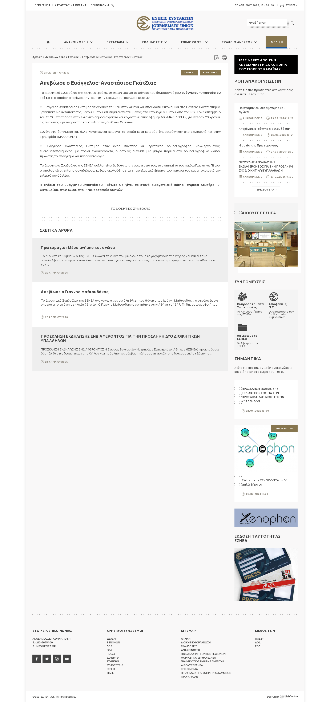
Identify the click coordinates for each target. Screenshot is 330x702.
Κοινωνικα (210, 72)
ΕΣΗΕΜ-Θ (113, 657)
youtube (67, 659)
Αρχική (37, 57)
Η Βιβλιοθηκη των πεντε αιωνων (203, 654)
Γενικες (189, 72)
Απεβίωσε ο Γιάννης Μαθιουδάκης (75, 291)
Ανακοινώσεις (55, 57)
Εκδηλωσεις (152, 42)
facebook (36, 659)
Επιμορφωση (192, 42)
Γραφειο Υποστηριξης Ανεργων (202, 661)
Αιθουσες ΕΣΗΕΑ (259, 212)
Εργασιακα (115, 42)
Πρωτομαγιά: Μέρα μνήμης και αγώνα (78, 247)
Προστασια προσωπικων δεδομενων (206, 673)
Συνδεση (292, 5)
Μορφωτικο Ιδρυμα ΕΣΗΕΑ (198, 657)
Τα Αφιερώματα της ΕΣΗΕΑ (250, 340)
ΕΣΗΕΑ (165, 23)
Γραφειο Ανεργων (237, 42)
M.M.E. (110, 673)
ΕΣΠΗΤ (111, 669)
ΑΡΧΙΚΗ (48, 42)
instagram (57, 659)
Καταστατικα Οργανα (70, 5)
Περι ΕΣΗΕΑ (42, 5)
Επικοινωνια (100, 5)
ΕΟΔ (109, 650)
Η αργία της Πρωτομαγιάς (258, 145)
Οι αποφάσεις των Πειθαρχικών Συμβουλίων (282, 310)
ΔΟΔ (109, 646)
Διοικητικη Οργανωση (196, 642)
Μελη (275, 42)
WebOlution (289, 697)
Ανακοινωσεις (76, 42)
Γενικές (73, 57)
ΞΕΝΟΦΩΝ (113, 642)
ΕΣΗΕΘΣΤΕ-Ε (115, 665)
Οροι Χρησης (189, 676)
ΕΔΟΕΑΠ (112, 638)
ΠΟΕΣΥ (111, 654)
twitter (47, 659)
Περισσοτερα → (266, 189)
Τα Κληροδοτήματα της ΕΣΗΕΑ (250, 309)
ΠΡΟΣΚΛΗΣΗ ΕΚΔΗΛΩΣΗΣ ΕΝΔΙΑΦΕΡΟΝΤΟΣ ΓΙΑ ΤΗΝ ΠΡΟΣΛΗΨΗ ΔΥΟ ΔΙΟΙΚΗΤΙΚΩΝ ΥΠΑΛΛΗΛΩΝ (120, 338)
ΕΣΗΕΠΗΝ (113, 661)
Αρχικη (185, 638)
